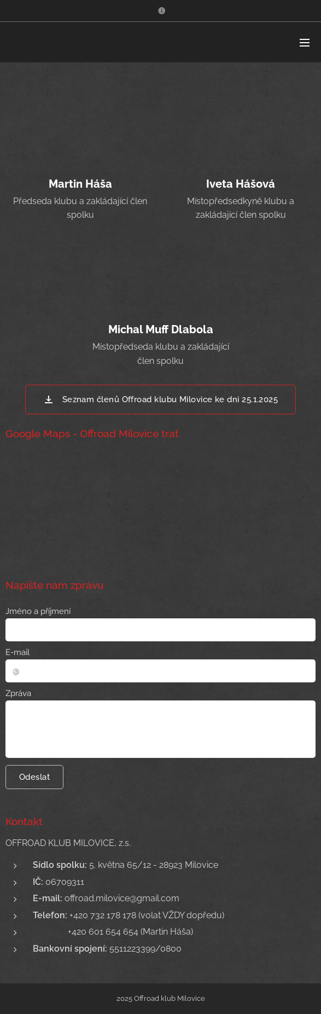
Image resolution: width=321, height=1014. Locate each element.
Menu (305, 42)
